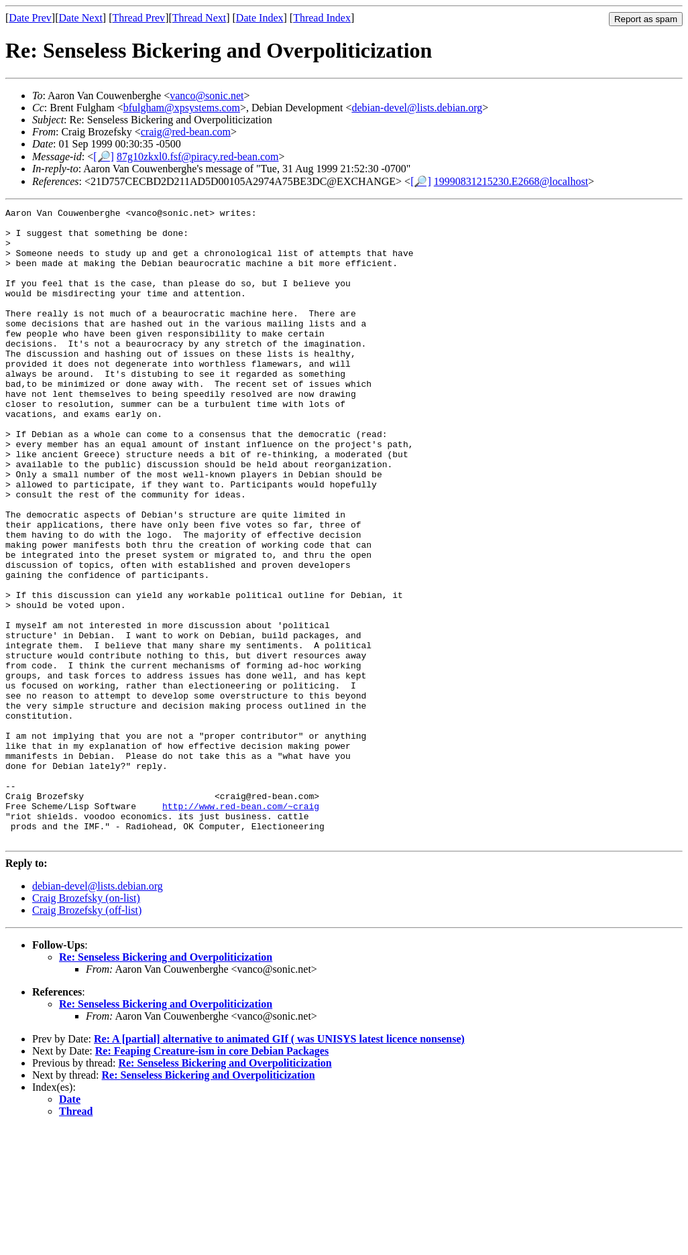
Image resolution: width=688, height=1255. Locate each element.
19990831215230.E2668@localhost (511, 181)
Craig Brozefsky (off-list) (86, 1036)
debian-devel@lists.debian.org (416, 107)
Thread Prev (138, 17)
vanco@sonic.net (206, 95)
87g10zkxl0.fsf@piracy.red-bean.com (198, 156)
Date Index (260, 17)
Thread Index (322, 17)
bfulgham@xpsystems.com (181, 107)
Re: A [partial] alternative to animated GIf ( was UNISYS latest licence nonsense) (279, 1165)
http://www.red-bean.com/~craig (240, 926)
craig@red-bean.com (186, 131)
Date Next (81, 17)
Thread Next (199, 17)
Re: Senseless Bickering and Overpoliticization (165, 1083)
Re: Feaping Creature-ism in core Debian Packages (212, 1177)
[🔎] (103, 156)
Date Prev (30, 17)
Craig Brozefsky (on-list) (86, 1024)
